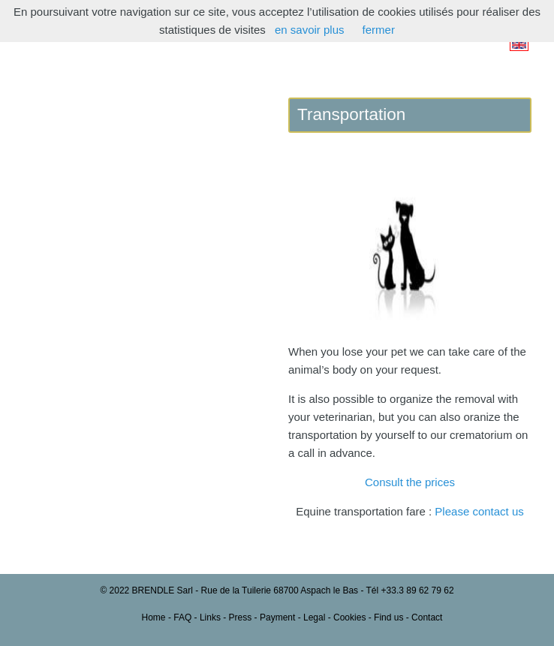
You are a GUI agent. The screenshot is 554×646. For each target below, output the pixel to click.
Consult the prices (410, 482)
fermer (379, 29)
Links (210, 617)
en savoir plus (310, 29)
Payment (277, 617)
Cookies (349, 617)
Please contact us (479, 511)
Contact (426, 617)
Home (154, 617)
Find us (388, 617)
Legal (314, 617)
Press (240, 617)
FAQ (182, 617)
